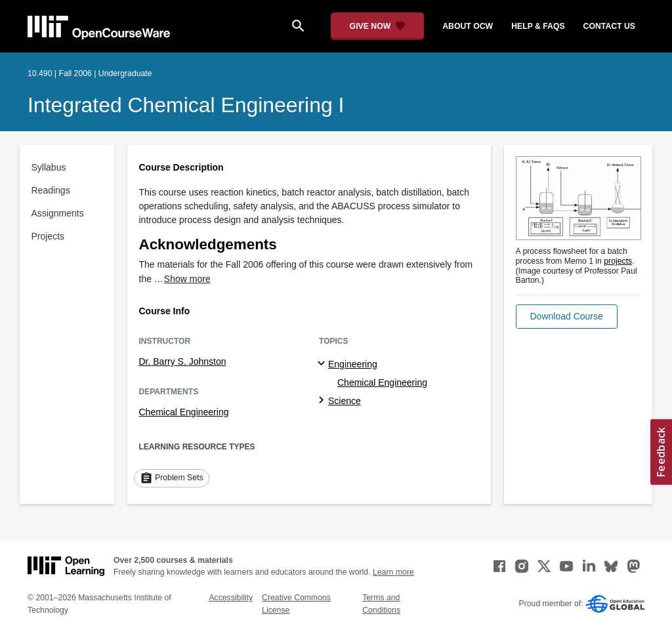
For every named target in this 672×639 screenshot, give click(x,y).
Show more (187, 279)
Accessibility (231, 597)
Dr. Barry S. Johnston (182, 361)
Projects (48, 236)
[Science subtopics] (323, 400)
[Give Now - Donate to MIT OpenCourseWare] (378, 26)
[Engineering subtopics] (323, 364)
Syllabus (49, 167)
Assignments (58, 213)
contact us (609, 26)
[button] (567, 316)
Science (344, 401)
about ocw (467, 26)
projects (618, 261)
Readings (51, 190)
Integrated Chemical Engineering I (186, 105)
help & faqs (537, 26)
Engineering (352, 364)
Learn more (393, 572)
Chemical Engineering (184, 412)
